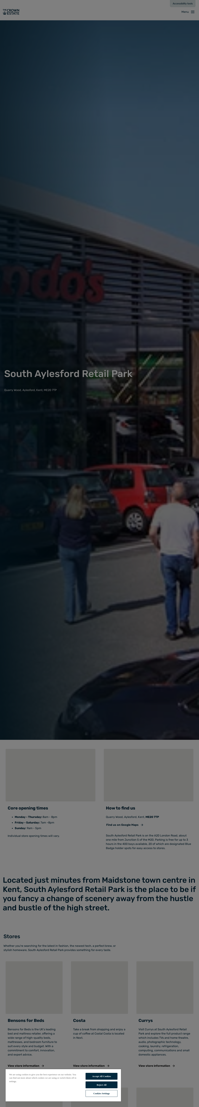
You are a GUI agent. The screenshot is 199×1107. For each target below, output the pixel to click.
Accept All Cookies (101, 1076)
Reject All (101, 1085)
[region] (63, 1085)
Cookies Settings (101, 1093)
